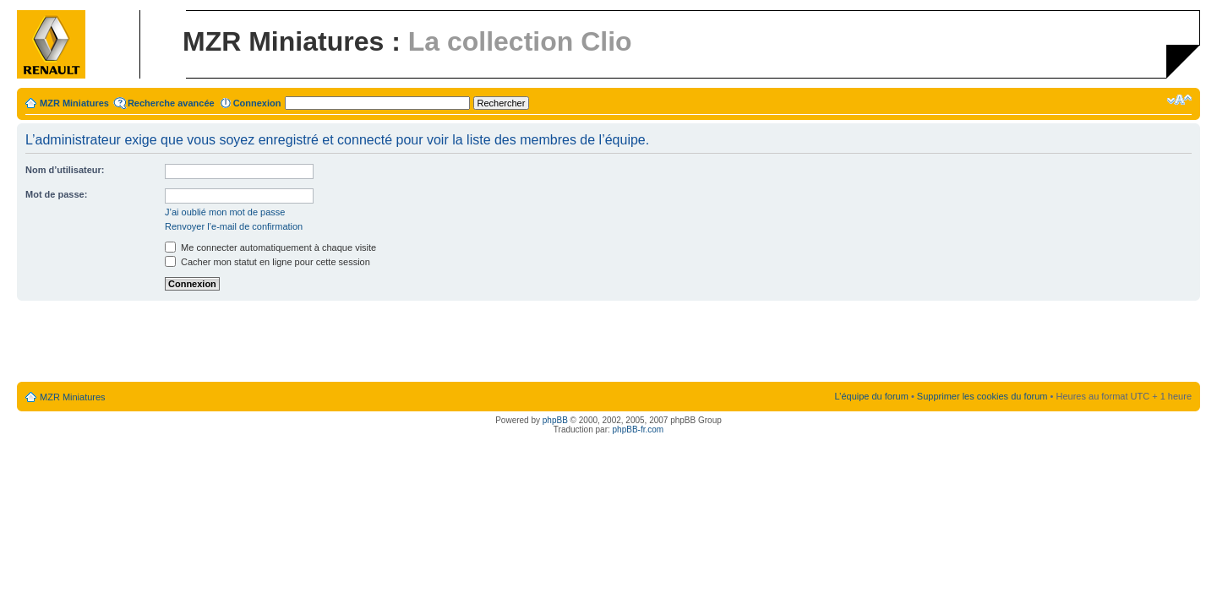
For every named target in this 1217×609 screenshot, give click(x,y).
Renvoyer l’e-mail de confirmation (234, 226)
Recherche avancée (171, 103)
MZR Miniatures (74, 103)
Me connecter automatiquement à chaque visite (270, 247)
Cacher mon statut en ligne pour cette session (267, 262)
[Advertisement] (608, 342)
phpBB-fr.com (638, 429)
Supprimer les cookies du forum (982, 396)
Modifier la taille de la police (1179, 99)
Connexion (257, 103)
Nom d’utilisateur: (65, 170)
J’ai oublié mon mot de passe (225, 212)
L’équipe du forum (871, 396)
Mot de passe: (56, 194)
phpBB (555, 420)
